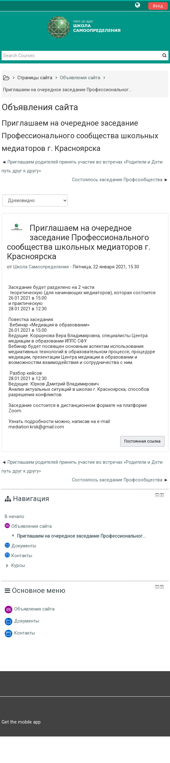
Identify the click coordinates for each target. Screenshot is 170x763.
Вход (158, 5)
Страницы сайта (34, 77)
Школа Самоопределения (41, 267)
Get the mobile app (21, 721)
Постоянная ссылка (142, 441)
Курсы (18, 565)
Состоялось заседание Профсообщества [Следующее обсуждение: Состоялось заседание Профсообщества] (117, 179)
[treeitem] (85, 516)
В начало (14, 516)
